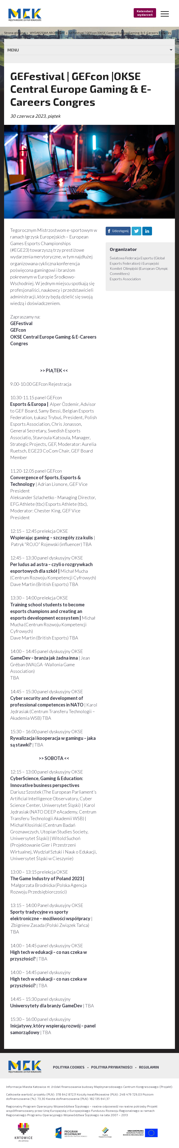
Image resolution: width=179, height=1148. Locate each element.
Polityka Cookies (69, 1067)
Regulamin (149, 1067)
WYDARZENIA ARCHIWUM (47, 32)
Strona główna (15, 32)
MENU (13, 49)
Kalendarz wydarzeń (145, 12)
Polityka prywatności (111, 1067)
